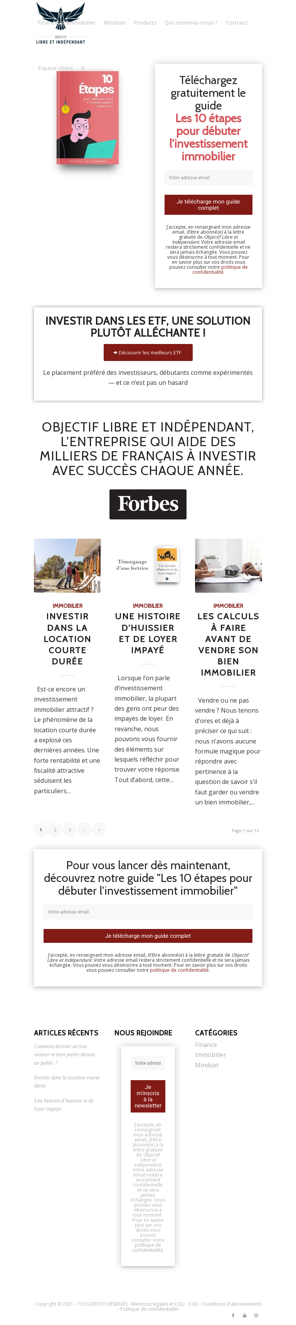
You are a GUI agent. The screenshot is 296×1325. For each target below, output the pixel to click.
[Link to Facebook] (233, 1315)
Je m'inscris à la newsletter (148, 1096)
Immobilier (67, 605)
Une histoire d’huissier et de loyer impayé (148, 633)
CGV (193, 1304)
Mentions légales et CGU (158, 1304)
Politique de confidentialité (149, 1309)
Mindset (207, 1065)
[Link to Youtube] (245, 1315)
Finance (206, 1044)
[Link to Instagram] (256, 1315)
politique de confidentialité (220, 269)
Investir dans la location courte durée (67, 638)
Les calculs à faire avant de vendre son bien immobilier (228, 644)
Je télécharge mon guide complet (208, 204)
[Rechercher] (83, 68)
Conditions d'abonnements (231, 1304)
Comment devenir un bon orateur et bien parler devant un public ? (64, 1054)
